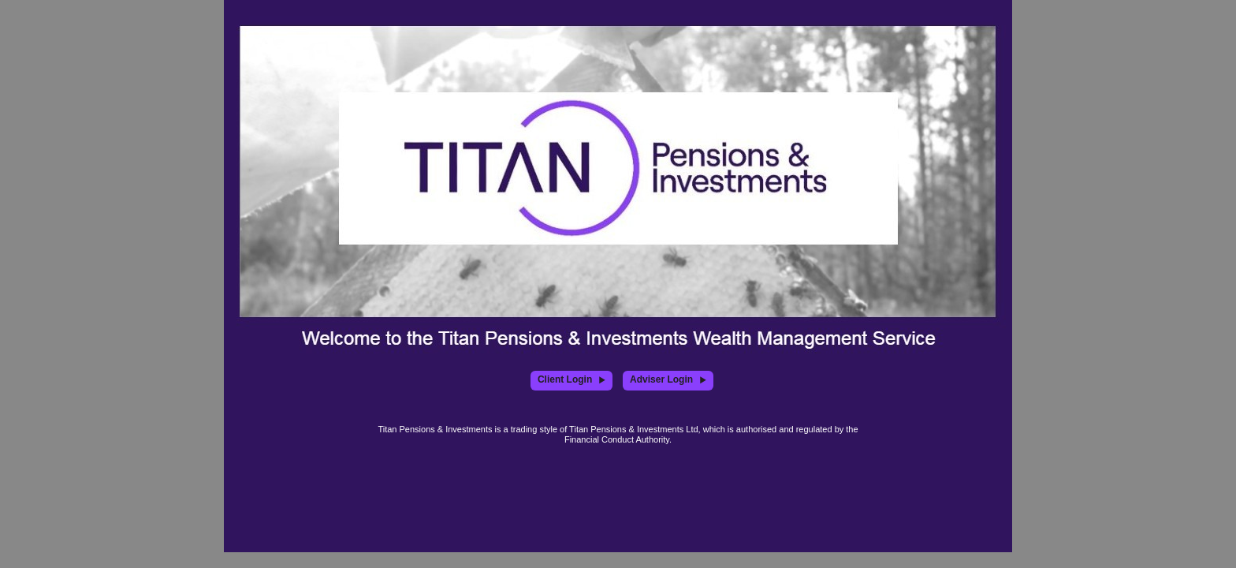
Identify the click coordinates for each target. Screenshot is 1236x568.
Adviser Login (668, 379)
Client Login (571, 379)
